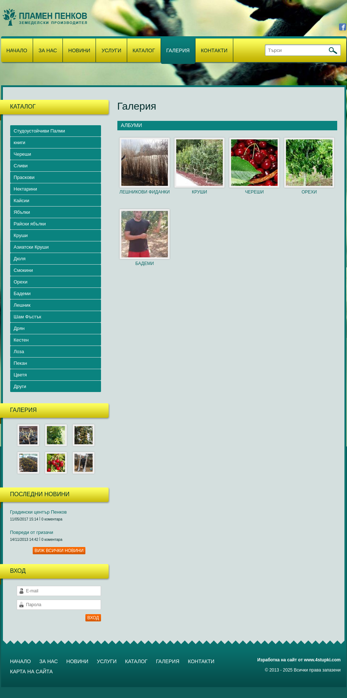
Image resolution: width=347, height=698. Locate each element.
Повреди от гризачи (31, 532)
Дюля (20, 258)
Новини (79, 50)
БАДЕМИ (145, 263)
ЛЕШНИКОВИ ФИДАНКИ (145, 192)
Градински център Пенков (38, 512)
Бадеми (22, 293)
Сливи (21, 165)
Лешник (22, 305)
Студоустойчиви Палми (39, 131)
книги (19, 142)
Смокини (23, 270)
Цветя (20, 374)
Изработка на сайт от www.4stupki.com (298, 659)
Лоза (19, 351)
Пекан (20, 363)
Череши (22, 154)
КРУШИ (199, 192)
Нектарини (25, 189)
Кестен (21, 340)
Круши (21, 235)
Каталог (144, 50)
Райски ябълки (30, 223)
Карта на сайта (31, 671)
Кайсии (21, 200)
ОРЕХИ (309, 192)
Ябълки (22, 212)
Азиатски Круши (31, 247)
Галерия (178, 50)
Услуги (111, 50)
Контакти (214, 50)
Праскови (24, 177)
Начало (17, 50)
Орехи (21, 282)
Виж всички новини (59, 550)
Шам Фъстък (27, 316)
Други (20, 386)
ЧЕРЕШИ (254, 192)
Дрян (19, 328)
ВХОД (93, 617)
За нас (48, 50)
